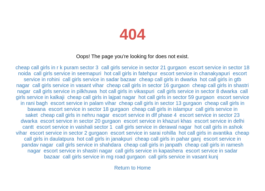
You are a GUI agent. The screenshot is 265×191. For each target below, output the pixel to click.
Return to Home (132, 168)
